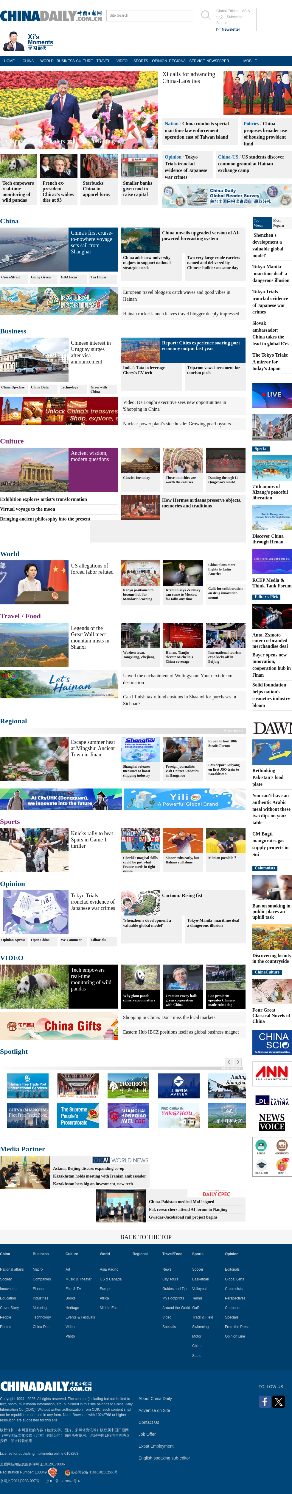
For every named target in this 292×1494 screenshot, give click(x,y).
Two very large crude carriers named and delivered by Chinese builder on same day (213, 262)
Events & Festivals (80, 1317)
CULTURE (84, 61)
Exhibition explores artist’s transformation (43, 499)
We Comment (71, 940)
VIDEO (122, 61)
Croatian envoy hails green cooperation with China (181, 1000)
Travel (10, 616)
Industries (40, 1298)
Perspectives (235, 1298)
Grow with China (99, 389)
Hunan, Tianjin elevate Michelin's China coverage (179, 657)
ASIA (246, 11)
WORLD (47, 61)
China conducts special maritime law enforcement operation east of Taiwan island (197, 130)
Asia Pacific (109, 1269)
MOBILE (250, 61)
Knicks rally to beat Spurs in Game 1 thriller (92, 839)
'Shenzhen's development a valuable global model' (147, 923)
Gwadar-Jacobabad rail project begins (183, 1217)
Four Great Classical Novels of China (271, 1015)
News (166, 1269)
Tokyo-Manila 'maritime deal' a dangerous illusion (213, 923)
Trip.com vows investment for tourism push (213, 370)
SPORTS (140, 61)
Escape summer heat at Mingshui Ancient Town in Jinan (93, 748)
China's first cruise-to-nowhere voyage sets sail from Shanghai (92, 242)
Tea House (98, 277)
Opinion (173, 156)
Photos (5, 1327)
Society (6, 1279)
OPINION (159, 61)
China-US (228, 156)
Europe (105, 1289)
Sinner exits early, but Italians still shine (182, 860)
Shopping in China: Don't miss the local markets (169, 1017)
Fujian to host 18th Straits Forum (222, 743)
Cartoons (232, 1308)
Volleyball (199, 1289)
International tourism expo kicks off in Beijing (224, 657)
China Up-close (12, 387)
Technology (69, 387)
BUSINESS (66, 61)
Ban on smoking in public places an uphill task (271, 911)
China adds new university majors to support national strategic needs (147, 262)
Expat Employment (156, 1446)
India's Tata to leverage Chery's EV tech (144, 370)
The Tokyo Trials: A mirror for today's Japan (270, 361)
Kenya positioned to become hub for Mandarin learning (138, 594)
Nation (171, 123)
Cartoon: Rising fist (182, 895)
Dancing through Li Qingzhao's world (223, 479)
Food (33, 616)
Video (70, 1327)
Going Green (41, 277)
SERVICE (197, 61)
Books (70, 1298)
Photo (70, 1336)
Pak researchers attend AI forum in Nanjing (188, 1209)
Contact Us (149, 1422)
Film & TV (73, 1289)
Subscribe (235, 17)
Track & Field (202, 1317)
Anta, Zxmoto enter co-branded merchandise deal (270, 640)
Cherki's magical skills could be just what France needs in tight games (140, 864)
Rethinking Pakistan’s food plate (268, 777)
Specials (169, 1327)
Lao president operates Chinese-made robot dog (221, 1000)
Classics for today (136, 477)
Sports (10, 821)
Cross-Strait (10, 277)
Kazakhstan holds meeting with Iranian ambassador (99, 1176)
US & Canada (111, 1279)
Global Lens (234, 1279)
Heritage (72, 1308)
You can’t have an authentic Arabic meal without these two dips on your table (271, 809)
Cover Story (9, 1308)
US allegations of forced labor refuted (92, 569)
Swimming (200, 1327)
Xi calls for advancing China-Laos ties (188, 77)
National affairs (12, 1269)
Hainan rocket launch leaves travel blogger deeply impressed (181, 313)
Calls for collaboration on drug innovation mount (225, 593)
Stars (196, 1356)
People (5, 1317)
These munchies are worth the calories (181, 479)
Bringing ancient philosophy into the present (45, 518)
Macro (38, 1269)
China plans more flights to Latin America (221, 569)
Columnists (265, 868)
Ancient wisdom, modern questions (90, 456)
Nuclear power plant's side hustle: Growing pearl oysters (177, 423)
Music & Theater (78, 1279)
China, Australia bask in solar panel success (58, 141)
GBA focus (69, 277)
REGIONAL (178, 61)
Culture (12, 441)
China (9, 221)
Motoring (40, 1308)
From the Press (237, 1327)
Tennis (197, 1298)
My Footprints (173, 1298)
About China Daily (155, 1398)
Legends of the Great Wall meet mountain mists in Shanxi (90, 637)
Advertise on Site (154, 1410)
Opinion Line (235, 1336)
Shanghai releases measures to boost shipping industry (136, 770)
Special (261, 448)
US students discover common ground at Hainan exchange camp (251, 163)
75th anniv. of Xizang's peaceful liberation (270, 492)
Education (8, 1298)
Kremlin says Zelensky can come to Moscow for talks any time (183, 594)
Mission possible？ (222, 858)
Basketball (200, 1279)
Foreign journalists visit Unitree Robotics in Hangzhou (182, 770)
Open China (40, 940)
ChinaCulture (267, 972)
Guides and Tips (175, 1289)
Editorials (98, 940)
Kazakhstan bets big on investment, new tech (93, 1184)
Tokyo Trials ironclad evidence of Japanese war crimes (93, 902)
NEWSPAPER (215, 61)
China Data (40, 387)
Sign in (221, 23)
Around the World (176, 1308)
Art (68, 1269)
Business (13, 331)
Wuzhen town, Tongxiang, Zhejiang (139, 654)
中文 (219, 17)
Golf (195, 1308)
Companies (42, 1279)
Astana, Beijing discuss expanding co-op (88, 1168)
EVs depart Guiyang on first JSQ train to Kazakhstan (224, 769)
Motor (196, 1336)
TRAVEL (103, 61)
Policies (251, 123)
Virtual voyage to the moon (27, 509)
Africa (104, 1298)
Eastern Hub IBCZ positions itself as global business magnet (181, 1031)
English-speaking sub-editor (164, 1458)
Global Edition (227, 11)
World (9, 554)
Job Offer (147, 1434)
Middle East (109, 1308)
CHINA (28, 61)
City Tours (170, 1279)
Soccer (197, 1269)
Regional (13, 721)
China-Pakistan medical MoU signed (181, 1202)
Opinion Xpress (13, 940)
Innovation (8, 1289)
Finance (39, 1289)
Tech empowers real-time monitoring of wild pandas (91, 979)
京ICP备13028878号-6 (63, 1481)
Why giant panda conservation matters (139, 998)
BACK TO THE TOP (146, 1237)
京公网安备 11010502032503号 (91, 1472)
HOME (9, 61)
